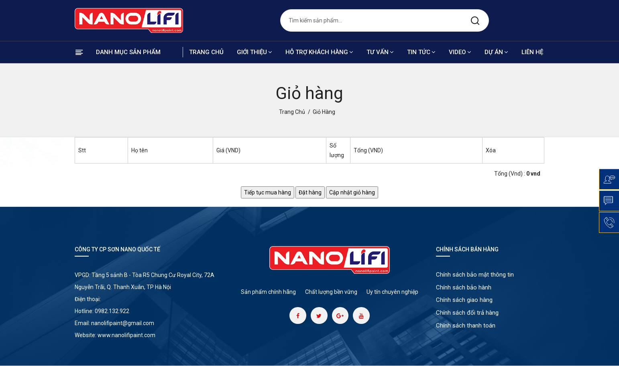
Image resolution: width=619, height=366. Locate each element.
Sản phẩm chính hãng (268, 292)
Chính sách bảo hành (463, 287)
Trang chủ (206, 52)
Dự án (496, 52)
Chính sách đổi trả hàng (467, 313)
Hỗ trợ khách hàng (319, 52)
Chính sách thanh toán (465, 326)
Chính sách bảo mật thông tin (475, 275)
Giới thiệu (254, 52)
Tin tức (421, 52)
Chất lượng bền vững (331, 292)
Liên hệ (532, 52)
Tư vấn (380, 52)
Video (460, 52)
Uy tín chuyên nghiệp (392, 292)
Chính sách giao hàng (464, 300)
